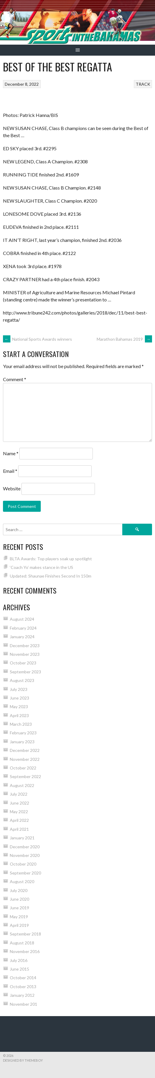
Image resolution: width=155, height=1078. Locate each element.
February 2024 (23, 627)
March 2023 (21, 724)
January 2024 (22, 636)
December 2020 (25, 846)
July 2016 (18, 960)
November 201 (23, 1004)
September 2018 (25, 933)
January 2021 (22, 837)
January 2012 (22, 995)
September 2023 (25, 671)
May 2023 (19, 706)
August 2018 (22, 942)
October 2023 (23, 662)
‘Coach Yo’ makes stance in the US (41, 567)
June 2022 (19, 802)
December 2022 (25, 750)
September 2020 (25, 872)
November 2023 (25, 654)
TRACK (143, 84)
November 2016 (25, 951)
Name (10, 453)
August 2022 (22, 785)
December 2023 (25, 645)
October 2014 (23, 977)
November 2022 (25, 759)
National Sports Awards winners (37, 339)
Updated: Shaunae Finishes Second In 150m (50, 575)
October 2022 (23, 767)
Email (10, 471)
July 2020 (18, 890)
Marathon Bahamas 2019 (124, 339)
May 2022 (19, 811)
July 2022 (18, 794)
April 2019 (19, 925)
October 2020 (23, 863)
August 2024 (22, 619)
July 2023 (18, 689)
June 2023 (19, 697)
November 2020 (25, 855)
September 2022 (25, 776)
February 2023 (23, 732)
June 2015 (19, 968)
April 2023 (19, 715)
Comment (14, 379)
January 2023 (22, 741)
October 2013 (23, 986)
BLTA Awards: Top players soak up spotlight (51, 558)
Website (12, 488)
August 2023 (22, 680)
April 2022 (19, 820)
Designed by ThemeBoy (23, 1060)
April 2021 (19, 829)
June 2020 (19, 899)
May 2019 (19, 916)
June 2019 (19, 907)
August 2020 (22, 881)
